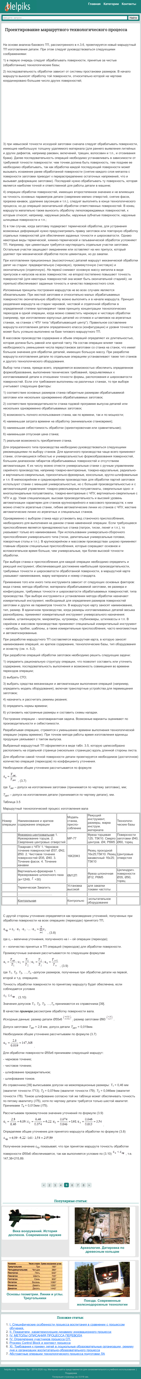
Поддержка (71, 1373)
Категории (111, 4)
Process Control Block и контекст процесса (40, 1343)
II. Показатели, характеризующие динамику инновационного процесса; (61, 1332)
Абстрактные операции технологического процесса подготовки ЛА (57, 1354)
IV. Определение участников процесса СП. (40, 1339)
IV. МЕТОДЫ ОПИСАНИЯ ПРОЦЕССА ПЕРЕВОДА (46, 1335)
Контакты (129, 4)
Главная (94, 4)
